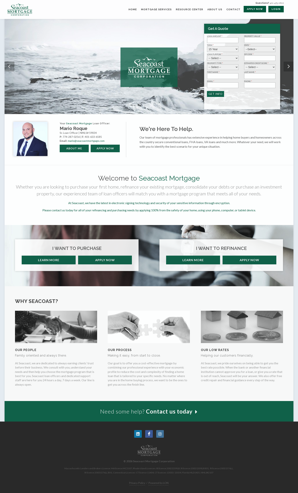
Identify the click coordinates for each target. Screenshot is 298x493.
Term (210, 45)
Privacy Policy (137, 482)
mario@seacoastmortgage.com (86, 140)
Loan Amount (215, 36)
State (247, 45)
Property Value (253, 36)
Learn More (48, 260)
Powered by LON (158, 482)
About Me (74, 148)
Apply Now (105, 148)
